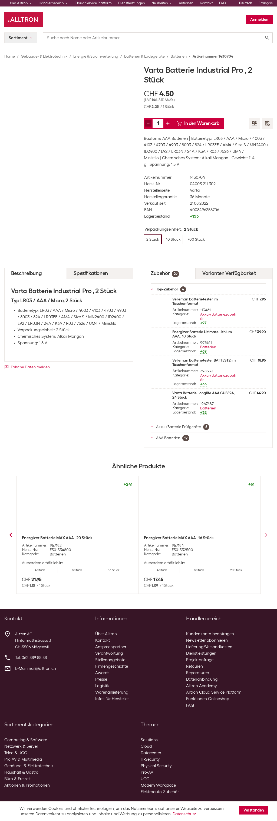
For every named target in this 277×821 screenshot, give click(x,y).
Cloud (146, 746)
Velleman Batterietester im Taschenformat (195, 301)
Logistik (102, 685)
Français (266, 3)
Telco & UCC (15, 752)
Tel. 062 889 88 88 (31, 657)
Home (9, 56)
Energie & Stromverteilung (95, 56)
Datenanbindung (201, 679)
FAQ (222, 3)
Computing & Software (25, 739)
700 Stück (104, 570)
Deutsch (245, 3)
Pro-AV (147, 772)
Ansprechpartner (110, 646)
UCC (145, 778)
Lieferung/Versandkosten (209, 646)
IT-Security (150, 759)
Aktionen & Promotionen (27, 785)
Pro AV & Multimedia (23, 759)
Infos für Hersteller (112, 698)
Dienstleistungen (131, 3)
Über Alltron (106, 633)
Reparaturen (197, 672)
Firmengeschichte (111, 666)
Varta (195, 190)
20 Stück (236, 570)
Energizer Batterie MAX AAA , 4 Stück (178, 538)
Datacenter (151, 752)
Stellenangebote (110, 659)
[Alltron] (23, 19)
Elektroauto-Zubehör (160, 791)
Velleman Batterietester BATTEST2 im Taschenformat (204, 362)
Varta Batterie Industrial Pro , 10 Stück (57, 538)
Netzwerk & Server (21, 746)
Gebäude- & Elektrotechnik (44, 56)
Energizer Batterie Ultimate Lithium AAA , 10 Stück (202, 334)
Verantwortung (109, 653)
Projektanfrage (199, 659)
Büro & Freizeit (17, 778)
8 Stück (162, 570)
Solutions (149, 739)
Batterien (179, 56)
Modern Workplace (158, 785)
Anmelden (259, 19)
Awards (102, 672)
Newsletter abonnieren (207, 640)
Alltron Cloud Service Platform (214, 692)
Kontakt (206, 3)
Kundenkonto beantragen (210, 633)
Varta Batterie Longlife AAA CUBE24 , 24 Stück (203, 395)
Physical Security (156, 765)
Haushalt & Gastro (21, 772)
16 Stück (199, 570)
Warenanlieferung (111, 692)
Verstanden (253, 810)
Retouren (194, 666)
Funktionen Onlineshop (207, 698)
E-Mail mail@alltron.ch (35, 668)
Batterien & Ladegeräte (144, 56)
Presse (101, 679)
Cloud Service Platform (93, 3)
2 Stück (49, 570)
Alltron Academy (201, 685)
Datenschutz (184, 814)
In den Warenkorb (198, 123)
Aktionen (186, 3)
